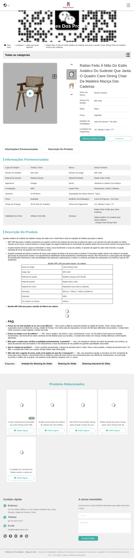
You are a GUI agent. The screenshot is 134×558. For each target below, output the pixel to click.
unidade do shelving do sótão (36, 364)
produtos (20, 45)
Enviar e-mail (88, 538)
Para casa (9, 46)
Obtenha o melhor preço (92, 139)
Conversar (119, 139)
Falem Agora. (21, 430)
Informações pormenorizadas (21, 149)
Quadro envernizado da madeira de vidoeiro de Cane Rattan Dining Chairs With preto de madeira (52, 423)
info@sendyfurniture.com (18, 530)
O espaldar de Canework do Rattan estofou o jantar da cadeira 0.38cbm (21, 471)
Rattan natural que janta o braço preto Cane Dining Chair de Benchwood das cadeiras (113, 423)
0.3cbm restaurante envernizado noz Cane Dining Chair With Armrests (21, 423)
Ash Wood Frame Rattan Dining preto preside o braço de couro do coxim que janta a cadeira (82, 423)
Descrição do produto (60, 149)
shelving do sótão (67, 364)
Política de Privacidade (14, 552)
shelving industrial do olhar (96, 364)
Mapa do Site (31, 552)
